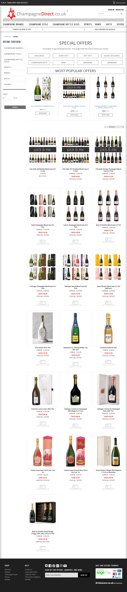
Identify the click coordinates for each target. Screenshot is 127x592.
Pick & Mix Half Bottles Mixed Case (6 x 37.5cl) (43, 170)
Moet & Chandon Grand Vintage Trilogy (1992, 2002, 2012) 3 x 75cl (42, 533)
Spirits (88, 24)
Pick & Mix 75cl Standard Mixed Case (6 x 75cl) (76, 170)
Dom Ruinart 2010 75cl (42, 348)
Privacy (7, 577)
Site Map (28, 579)
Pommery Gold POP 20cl (108, 348)
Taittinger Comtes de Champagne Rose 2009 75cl (108, 410)
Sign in (111, 10)
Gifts (109, 24)
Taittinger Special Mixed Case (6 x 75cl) (75, 287)
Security (7, 579)
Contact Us (28, 570)
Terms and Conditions (32, 577)
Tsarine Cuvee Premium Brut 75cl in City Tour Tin (75, 471)
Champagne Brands (13, 24)
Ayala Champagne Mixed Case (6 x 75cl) (42, 226)
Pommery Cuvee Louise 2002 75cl (42, 409)
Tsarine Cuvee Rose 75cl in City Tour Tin (43, 471)
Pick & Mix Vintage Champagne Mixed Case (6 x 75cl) (108, 170)
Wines (98, 24)
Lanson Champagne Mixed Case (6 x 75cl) (76, 226)
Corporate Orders (31, 572)
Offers (120, 24)
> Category (7, 36)
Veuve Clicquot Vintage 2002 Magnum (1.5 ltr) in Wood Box (108, 471)
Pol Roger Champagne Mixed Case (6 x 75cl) (43, 287)
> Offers (15, 36)
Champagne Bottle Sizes (66, 24)
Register (120, 10)
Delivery (7, 572)
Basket (114, 3)
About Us (8, 570)
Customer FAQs (30, 575)
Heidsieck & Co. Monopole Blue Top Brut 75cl (75, 349)
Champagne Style (38, 24)
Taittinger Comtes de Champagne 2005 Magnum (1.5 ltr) (75, 410)
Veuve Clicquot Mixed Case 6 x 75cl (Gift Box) (108, 287)
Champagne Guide (11, 575)
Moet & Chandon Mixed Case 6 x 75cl (108, 225)
